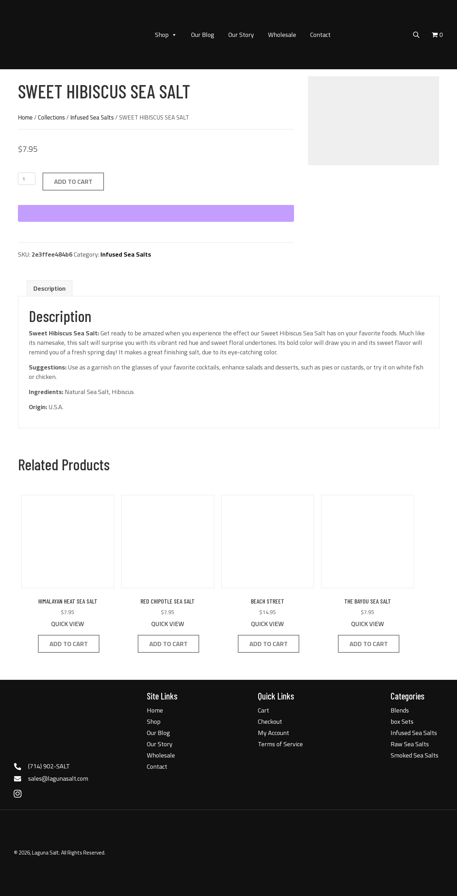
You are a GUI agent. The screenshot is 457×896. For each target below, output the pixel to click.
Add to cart (73, 181)
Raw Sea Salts (410, 744)
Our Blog (202, 34)
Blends (400, 710)
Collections (51, 117)
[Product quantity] (27, 179)
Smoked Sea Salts (414, 755)
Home (25, 117)
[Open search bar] (416, 34)
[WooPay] (156, 213)
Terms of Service (280, 744)
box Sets (402, 721)
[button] (18, 794)
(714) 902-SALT (49, 766)
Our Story (241, 34)
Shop (166, 35)
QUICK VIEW (67, 624)
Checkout (270, 721)
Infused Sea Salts (92, 117)
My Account (273, 732)
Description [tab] (49, 288)
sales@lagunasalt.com (58, 778)
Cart (263, 710)
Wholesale (282, 34)
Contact (320, 34)
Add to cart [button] (69, 644)
